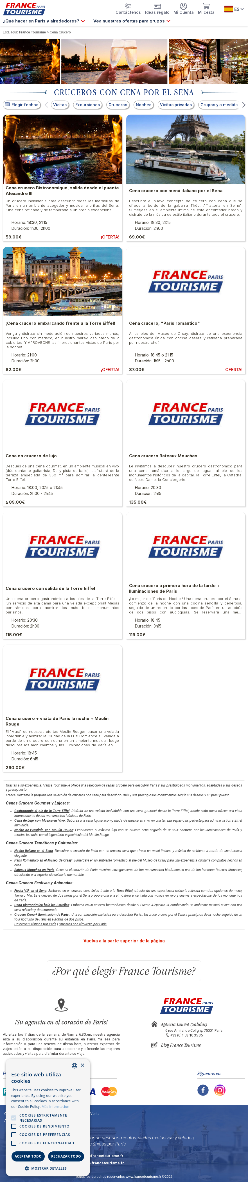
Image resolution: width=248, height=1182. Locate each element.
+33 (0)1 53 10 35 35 (186, 1035)
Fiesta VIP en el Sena (30, 891)
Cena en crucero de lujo (31, 455)
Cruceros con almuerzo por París (83, 924)
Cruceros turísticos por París (35, 924)
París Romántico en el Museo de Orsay (43, 860)
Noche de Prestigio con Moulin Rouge (43, 830)
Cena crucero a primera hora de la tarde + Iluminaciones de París (174, 588)
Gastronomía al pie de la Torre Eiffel (41, 811)
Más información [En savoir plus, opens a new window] (55, 1106)
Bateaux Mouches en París (34, 870)
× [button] (82, 1065)
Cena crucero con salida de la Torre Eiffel (50, 588)
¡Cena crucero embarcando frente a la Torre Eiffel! (60, 323)
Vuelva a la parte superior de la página (124, 941)
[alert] (48, 1117)
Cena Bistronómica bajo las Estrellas (41, 905)
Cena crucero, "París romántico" (164, 323)
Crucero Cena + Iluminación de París (41, 915)
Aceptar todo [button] (28, 1156)
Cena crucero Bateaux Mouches (163, 455)
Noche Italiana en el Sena (33, 851)
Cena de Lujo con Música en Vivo (39, 820)
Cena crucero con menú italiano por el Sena (175, 190)
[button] (46, 105)
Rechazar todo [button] (66, 1156)
